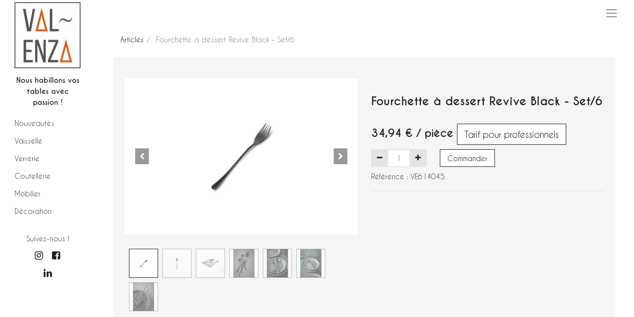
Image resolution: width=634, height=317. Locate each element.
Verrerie (27, 158)
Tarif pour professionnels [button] (511, 134)
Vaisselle (28, 140)
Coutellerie (33, 176)
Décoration (33, 211)
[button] (142, 156)
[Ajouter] (418, 158)
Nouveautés (34, 123)
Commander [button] (467, 158)
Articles (132, 39)
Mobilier (28, 193)
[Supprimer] (379, 158)
